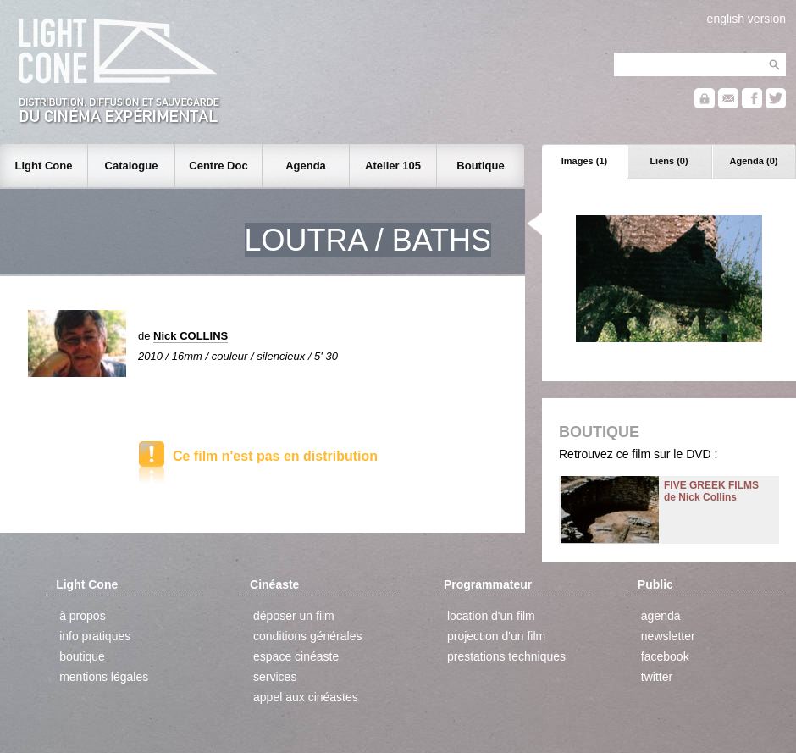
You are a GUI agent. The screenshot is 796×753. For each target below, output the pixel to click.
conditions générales (307, 636)
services (274, 677)
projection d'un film (496, 636)
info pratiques (94, 636)
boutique (82, 656)
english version (746, 18)
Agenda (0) (754, 161)
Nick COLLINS (190, 335)
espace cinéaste (296, 656)
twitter (656, 677)
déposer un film (293, 616)
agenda (661, 616)
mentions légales (103, 677)
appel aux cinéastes (305, 697)
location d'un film (491, 616)
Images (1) (584, 161)
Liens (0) (669, 161)
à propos (82, 616)
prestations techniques (506, 656)
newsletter (668, 636)
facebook (665, 656)
